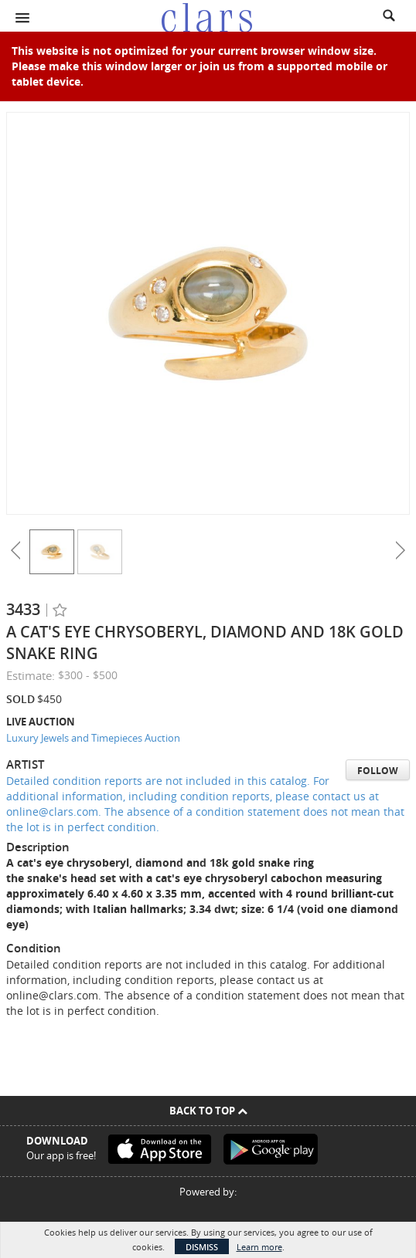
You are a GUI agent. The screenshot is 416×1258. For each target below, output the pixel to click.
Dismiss (202, 1247)
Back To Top (208, 1111)
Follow (377, 770)
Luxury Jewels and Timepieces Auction (93, 738)
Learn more (259, 1247)
